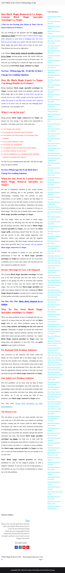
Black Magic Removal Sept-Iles (54, 188)
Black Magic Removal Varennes (54, 115)
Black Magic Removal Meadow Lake (54, 66)
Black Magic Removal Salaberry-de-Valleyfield (55, 208)
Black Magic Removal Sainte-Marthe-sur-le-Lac (56, 325)
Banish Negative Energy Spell (55, 17)
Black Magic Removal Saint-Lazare (54, 266)
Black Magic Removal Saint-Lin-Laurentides (54, 262)
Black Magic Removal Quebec (54, 473)
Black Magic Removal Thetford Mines (54, 144)
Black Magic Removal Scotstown (54, 198)
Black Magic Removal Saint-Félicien (54, 310)
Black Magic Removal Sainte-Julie (54, 337)
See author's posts (21, 543)
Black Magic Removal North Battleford (54, 47)
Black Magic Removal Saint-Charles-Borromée (55, 393)
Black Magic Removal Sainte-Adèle (54, 378)
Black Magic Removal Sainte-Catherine (54, 349)
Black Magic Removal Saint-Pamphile (54, 247)
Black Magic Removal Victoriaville (54, 105)
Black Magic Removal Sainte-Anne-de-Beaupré (55, 368)
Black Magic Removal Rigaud (54, 458)
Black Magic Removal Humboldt (54, 76)
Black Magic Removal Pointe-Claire (54, 502)
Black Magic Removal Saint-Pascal (54, 242)
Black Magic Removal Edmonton (54, 193)
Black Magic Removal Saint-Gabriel (54, 305)
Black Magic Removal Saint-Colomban (54, 388)
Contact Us (30, 570)
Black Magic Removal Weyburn (54, 22)
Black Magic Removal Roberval (54, 444)
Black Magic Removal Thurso (54, 139)
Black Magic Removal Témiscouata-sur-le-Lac (55, 154)
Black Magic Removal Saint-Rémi (54, 222)
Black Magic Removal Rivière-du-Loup (54, 454)
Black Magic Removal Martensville (54, 71)
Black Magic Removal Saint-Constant (54, 383)
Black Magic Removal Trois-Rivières (54, 130)
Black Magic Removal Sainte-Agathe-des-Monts (55, 373)
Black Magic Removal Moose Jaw (54, 51)
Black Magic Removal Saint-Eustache (54, 315)
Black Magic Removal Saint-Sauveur (54, 218)
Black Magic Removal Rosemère (54, 439)
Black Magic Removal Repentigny (54, 468)
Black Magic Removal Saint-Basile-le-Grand (54, 407)
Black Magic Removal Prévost (54, 483)
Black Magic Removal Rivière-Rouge (54, 449)
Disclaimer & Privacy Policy (41, 570)
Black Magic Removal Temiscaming (54, 159)
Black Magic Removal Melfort (54, 61)
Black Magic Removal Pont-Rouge (54, 497)
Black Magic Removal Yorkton (54, 27)
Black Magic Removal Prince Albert (54, 42)
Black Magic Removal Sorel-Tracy (54, 174)
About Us (23, 570)
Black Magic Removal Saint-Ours (54, 252)
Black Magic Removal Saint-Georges (54, 301)
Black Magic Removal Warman (54, 32)
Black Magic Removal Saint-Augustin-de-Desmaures (54, 418)
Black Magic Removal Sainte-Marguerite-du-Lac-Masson (54, 331)
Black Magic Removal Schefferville (54, 203)
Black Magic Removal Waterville (54, 91)
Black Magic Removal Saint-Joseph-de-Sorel (54, 276)
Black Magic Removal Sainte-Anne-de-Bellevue (55, 363)
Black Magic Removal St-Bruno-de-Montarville (55, 403)
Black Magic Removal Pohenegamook (54, 507)
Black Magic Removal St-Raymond (55, 227)
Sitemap (52, 570)
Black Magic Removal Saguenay (54, 429)
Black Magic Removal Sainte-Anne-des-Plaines (55, 354)
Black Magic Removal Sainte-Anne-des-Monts (55, 359)
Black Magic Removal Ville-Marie (54, 100)
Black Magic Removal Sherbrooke (54, 178)
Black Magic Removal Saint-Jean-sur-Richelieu (55, 291)
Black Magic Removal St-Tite (55, 213)
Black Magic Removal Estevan (54, 81)
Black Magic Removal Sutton (54, 164)
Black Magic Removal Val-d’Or (55, 120)
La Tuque (14, 439)
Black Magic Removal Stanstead (54, 169)
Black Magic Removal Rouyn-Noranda (54, 434)
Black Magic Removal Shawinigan (54, 183)
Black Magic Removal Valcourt (54, 125)
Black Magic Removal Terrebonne (54, 149)
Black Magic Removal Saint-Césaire (54, 398)
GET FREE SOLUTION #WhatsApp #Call (18, 3)
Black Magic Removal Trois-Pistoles (54, 135)
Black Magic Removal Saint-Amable (54, 424)
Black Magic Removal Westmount (54, 86)
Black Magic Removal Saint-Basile (54, 412)
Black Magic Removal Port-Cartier (56, 493)
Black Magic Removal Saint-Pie (54, 232)
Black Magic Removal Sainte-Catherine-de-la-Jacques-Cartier (55, 343)
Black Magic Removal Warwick (54, 95)
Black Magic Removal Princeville (54, 478)
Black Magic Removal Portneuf (54, 488)
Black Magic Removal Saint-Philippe (54, 237)
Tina (27, 520)
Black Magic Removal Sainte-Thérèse (54, 320)
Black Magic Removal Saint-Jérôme (54, 286)
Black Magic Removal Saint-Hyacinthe (54, 296)
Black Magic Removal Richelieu (54, 463)
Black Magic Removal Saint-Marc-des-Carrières (55, 257)
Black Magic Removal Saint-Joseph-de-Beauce (55, 281)
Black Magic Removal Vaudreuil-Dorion (54, 110)
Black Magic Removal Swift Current (56, 37)
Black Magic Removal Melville (54, 56)
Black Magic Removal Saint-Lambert (54, 271)
